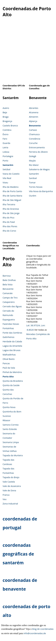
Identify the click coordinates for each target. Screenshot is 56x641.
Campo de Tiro (10, 297)
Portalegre (8, 156)
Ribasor (6, 420)
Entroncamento (37, 147)
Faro (5, 138)
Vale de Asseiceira (12, 486)
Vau (4, 499)
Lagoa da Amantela (12, 345)
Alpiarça (33, 121)
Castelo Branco (10, 125)
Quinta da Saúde (11, 385)
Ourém (32, 195)
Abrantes (33, 107)
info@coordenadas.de (35, 633)
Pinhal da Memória (12, 372)
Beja (5, 112)
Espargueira (9, 319)
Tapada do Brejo (11, 477)
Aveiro (6, 107)
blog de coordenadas (43, 628)
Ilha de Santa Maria (12, 195)
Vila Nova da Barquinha (41, 191)
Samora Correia (10, 424)
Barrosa (7, 275)
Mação (32, 160)
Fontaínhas (8, 328)
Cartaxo (33, 129)
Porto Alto (8, 376)
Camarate (8, 293)
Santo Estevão (10, 429)
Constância (34, 138)
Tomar (32, 182)
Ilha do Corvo (9, 230)
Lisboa (6, 151)
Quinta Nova (9, 407)
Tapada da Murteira (13, 455)
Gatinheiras (8, 337)
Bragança (7, 121)
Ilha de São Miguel (12, 200)
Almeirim (33, 116)
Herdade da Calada (12, 341)
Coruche (33, 143)
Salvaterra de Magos (39, 169)
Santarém (8, 164)
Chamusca (34, 134)
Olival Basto (9, 358)
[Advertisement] (27, 52)
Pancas (6, 363)
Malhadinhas (9, 354)
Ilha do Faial (9, 221)
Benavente (35, 125)
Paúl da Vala (9, 367)
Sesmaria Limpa (11, 442)
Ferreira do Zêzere (38, 151)
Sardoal (33, 178)
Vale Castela (9, 481)
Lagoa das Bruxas (11, 350)
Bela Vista (8, 284)
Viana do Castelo (11, 173)
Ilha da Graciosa (11, 208)
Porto (5, 160)
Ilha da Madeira (10, 186)
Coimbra (7, 129)
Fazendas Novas (11, 323)
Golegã (32, 156)
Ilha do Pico (8, 217)
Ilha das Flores (10, 226)
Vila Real (7, 178)
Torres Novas (35, 186)
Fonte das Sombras (12, 332)
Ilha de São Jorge (11, 213)
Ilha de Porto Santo (12, 191)
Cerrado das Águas (12, 306)
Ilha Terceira (9, 204)
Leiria (5, 147)
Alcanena (33, 112)
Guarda (6, 143)
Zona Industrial (10, 503)
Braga (6, 116)
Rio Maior (34, 164)
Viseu (5, 182)
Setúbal (6, 169)
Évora (5, 134)
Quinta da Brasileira (13, 380)
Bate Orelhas (9, 280)
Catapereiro (9, 301)
